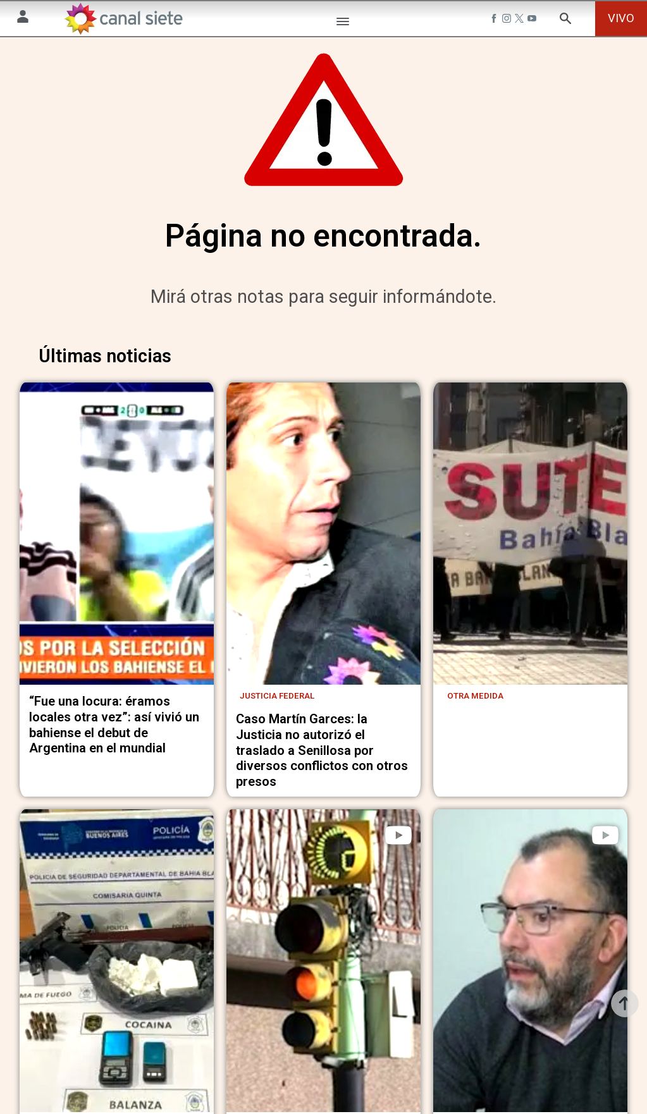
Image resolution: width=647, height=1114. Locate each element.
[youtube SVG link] (533, 20)
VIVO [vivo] (621, 18)
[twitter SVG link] (520, 20)
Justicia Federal (277, 740)
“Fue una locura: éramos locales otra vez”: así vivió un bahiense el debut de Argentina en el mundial (114, 769)
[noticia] (117, 562)
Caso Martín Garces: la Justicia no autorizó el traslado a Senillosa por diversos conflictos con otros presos (322, 794)
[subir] (625, 1003)
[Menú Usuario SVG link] (22, 18)
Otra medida (475, 740)
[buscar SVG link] (565, 20)
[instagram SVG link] (508, 20)
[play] (398, 879)
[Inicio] (123, 18)
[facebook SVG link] (495, 20)
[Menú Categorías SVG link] (342, 24)
